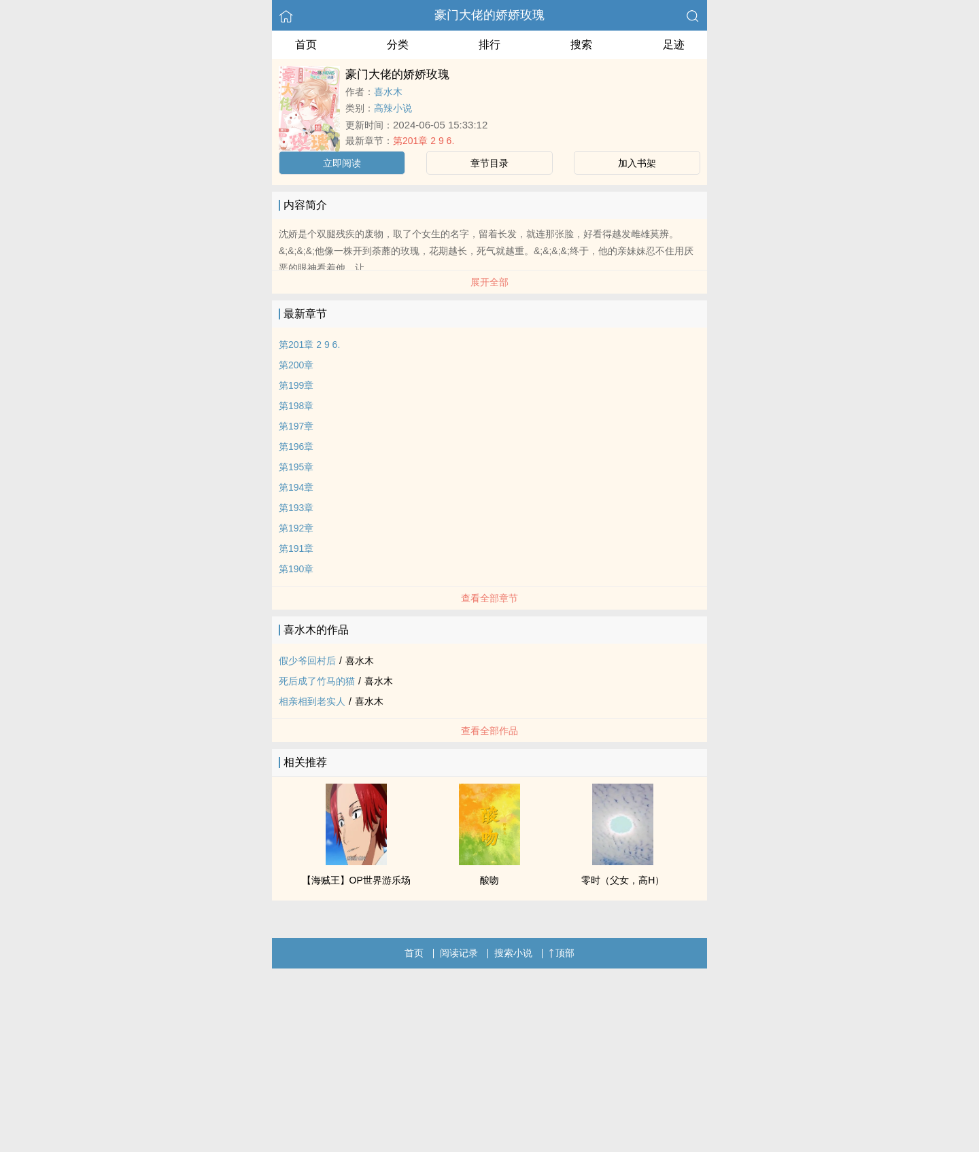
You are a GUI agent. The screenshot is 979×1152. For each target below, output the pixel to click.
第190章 (296, 568)
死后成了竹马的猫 (317, 681)
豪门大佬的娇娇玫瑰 (489, 15)
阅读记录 (459, 952)
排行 (489, 44)
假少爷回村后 (307, 660)
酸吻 (489, 880)
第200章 (296, 365)
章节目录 (489, 163)
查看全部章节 (489, 598)
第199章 (296, 385)
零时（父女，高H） (622, 880)
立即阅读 (342, 163)
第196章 (296, 446)
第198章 (296, 405)
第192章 (296, 528)
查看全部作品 (489, 730)
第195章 (296, 466)
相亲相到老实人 (312, 701)
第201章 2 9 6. (423, 140)
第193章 (296, 507)
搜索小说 (513, 952)
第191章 (296, 548)
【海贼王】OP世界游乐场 (356, 880)
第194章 (296, 487)
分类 (398, 44)
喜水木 (388, 91)
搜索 (581, 44)
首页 (306, 44)
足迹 (674, 44)
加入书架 (637, 163)
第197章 (296, 426)
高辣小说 (393, 108)
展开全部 (489, 282)
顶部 (561, 952)
